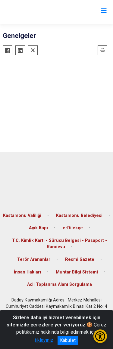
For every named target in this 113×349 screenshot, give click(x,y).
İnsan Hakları (27, 272)
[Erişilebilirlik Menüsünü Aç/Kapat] (100, 336)
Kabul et (68, 340)
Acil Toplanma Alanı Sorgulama (59, 284)
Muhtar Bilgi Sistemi (77, 272)
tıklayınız (44, 340)
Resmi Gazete (79, 259)
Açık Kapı (38, 227)
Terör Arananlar (33, 259)
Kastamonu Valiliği (22, 215)
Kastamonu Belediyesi (79, 215)
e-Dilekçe (73, 227)
